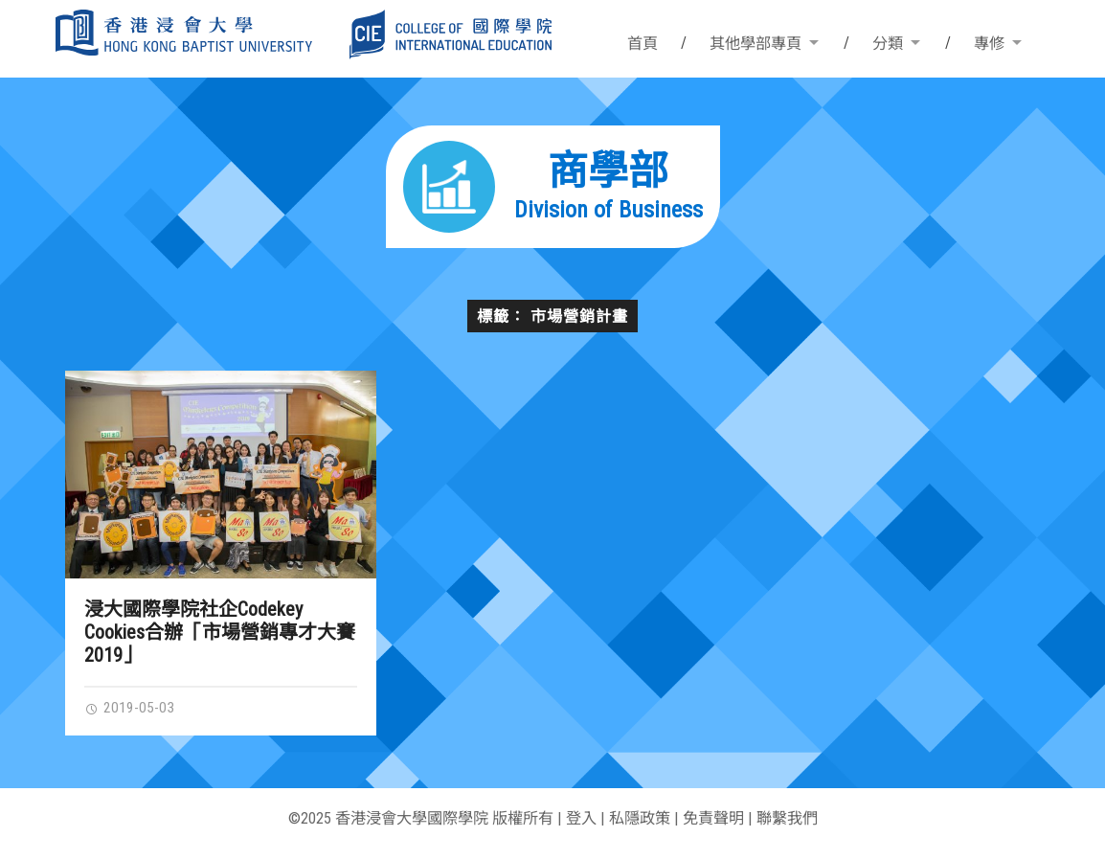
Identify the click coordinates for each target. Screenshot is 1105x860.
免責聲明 (713, 818)
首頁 (642, 43)
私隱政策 (639, 818)
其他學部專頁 (755, 43)
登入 (581, 818)
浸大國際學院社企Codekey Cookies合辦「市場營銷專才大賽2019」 (219, 632)
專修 (989, 43)
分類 (887, 43)
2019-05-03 (129, 707)
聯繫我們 (787, 818)
